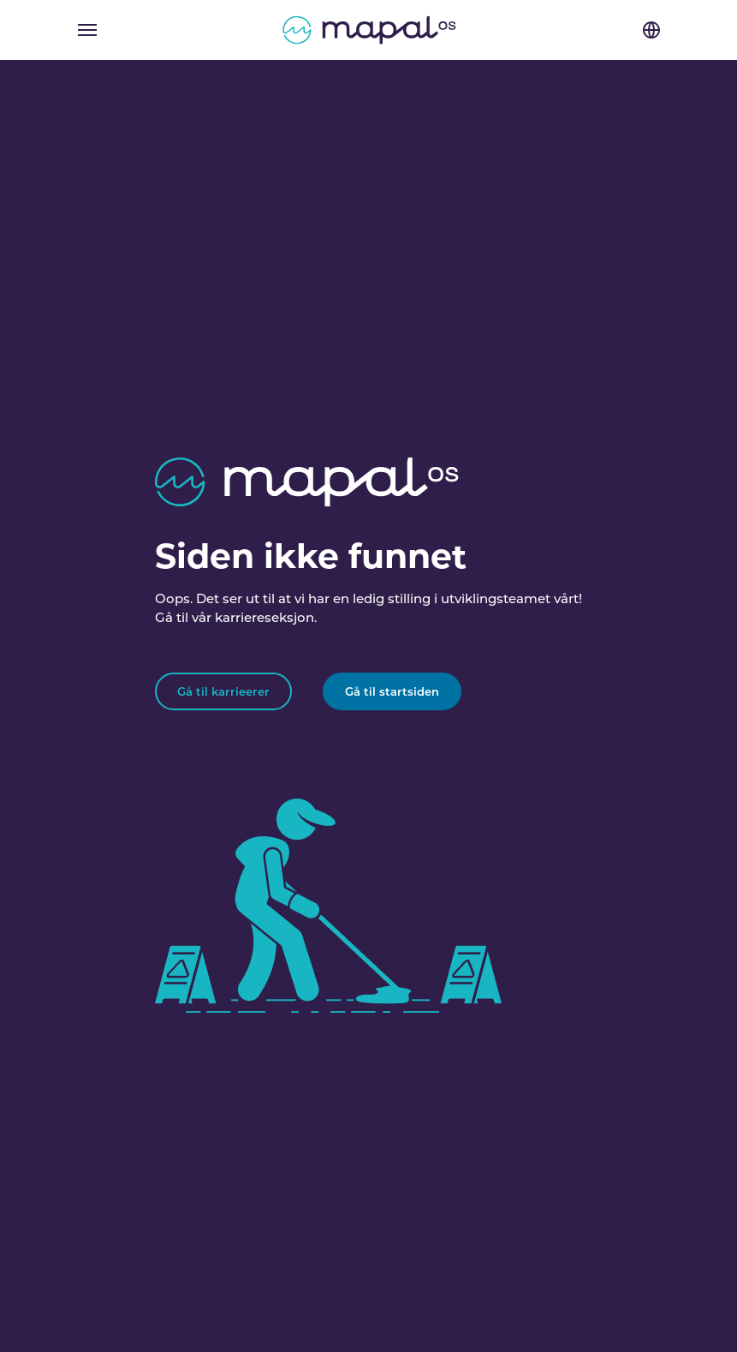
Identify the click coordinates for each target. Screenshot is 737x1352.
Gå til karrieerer (223, 691)
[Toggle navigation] (87, 30)
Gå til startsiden (392, 691)
